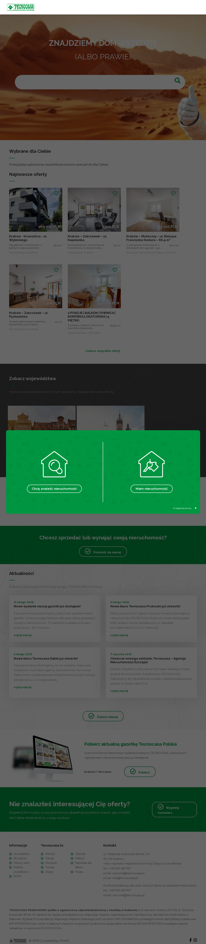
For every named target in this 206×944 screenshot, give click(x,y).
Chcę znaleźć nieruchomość (54, 488)
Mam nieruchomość (152, 488)
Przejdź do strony (184, 508)
